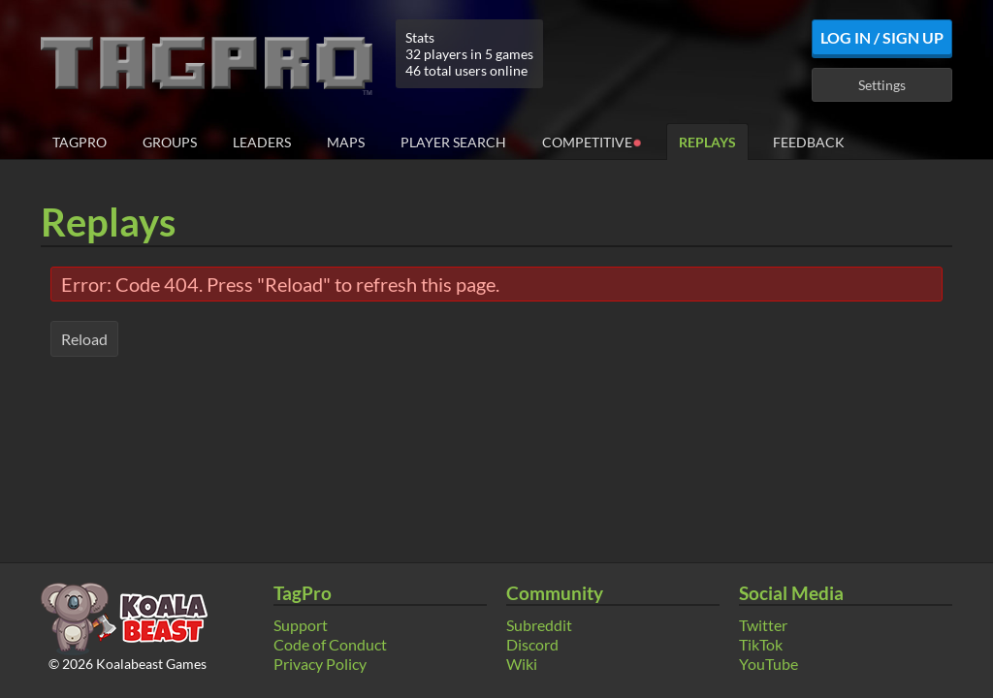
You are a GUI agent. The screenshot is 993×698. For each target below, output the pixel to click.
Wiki (521, 663)
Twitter (763, 625)
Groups (170, 142)
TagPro (79, 142)
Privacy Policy (320, 663)
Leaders (262, 142)
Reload (84, 339)
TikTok (761, 644)
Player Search (453, 142)
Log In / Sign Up (882, 37)
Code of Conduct (330, 644)
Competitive (592, 141)
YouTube (768, 663)
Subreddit (539, 625)
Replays (707, 142)
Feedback (809, 142)
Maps (346, 142)
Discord (532, 644)
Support (300, 625)
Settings (882, 85)
